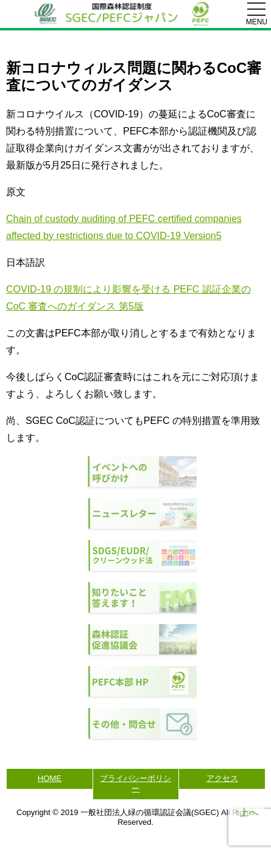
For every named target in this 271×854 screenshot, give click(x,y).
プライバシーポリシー (135, 783)
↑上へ (246, 812)
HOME (50, 778)
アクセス (222, 778)
